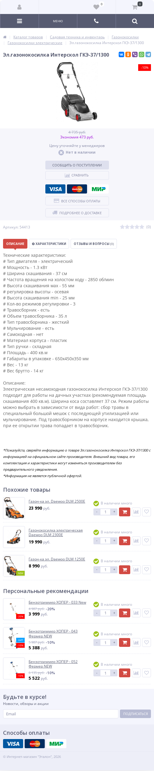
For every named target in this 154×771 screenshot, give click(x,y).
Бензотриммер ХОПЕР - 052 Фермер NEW (53, 664)
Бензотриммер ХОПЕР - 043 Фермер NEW (53, 633)
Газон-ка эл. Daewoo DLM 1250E (57, 559)
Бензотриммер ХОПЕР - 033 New (57, 602)
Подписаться (135, 713)
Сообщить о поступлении (77, 165)
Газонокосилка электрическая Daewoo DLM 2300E (56, 532)
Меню (58, 21)
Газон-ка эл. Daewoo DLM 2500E (57, 501)
